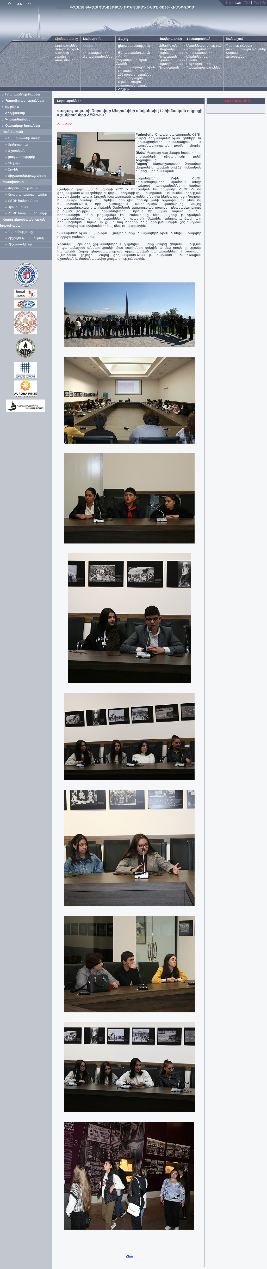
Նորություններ (67, 45)
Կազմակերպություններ (246, 49)
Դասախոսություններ (204, 67)
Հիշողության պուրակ (26, 238)
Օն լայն (15, 163)
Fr (263, 2)
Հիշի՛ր (123, 89)
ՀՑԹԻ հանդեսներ (24, 201)
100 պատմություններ (136, 74)
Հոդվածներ (15, 113)
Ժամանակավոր (21, 157)
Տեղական (234, 53)
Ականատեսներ (199, 53)
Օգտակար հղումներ (22, 126)
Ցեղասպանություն (134, 53)
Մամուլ (192, 60)
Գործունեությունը (23, 188)
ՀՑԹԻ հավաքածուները (27, 213)
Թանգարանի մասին (25, 138)
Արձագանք (235, 56)
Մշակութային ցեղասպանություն (131, 83)
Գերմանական (171, 53)
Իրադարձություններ (22, 94)
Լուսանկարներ (96, 53)
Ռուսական (168, 56)
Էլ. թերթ (12, 107)
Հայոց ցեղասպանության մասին (131, 60)
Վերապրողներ (199, 49)
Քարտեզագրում (132, 78)
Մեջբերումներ (198, 64)
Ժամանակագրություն (136, 67)
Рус (256, 2)
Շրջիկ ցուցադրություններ (25, 170)
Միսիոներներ (198, 56)
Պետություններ (239, 45)
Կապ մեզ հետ (67, 60)
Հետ (129, 1256)
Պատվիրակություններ (24, 100)
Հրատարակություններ (27, 194)
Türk (247, 2)
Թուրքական (169, 67)
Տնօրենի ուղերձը (60, 54)
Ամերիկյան (168, 45)
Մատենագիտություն (204, 45)
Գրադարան (18, 207)
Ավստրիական (171, 64)
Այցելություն (18, 144)
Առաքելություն (67, 49)
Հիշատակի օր (20, 244)
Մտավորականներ (99, 56)
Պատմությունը (20, 232)
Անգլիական (168, 49)
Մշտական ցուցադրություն (21, 151)
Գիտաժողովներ (19, 119)
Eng (228, 2)
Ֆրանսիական (171, 60)
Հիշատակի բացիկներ (28, 176)
